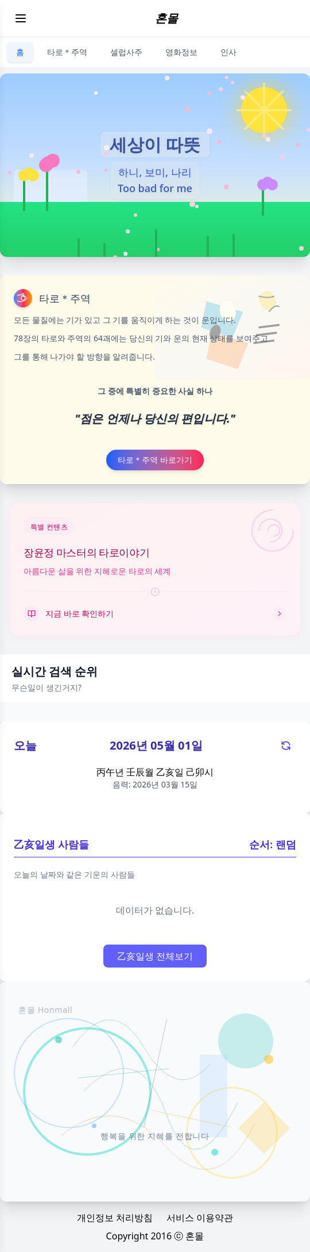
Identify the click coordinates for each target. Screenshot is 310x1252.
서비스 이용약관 (199, 1217)
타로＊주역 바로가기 (155, 459)
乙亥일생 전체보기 (155, 956)
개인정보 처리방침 (115, 1217)
